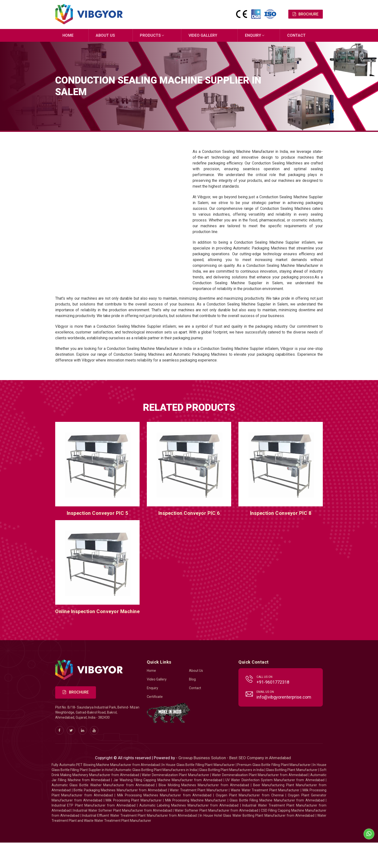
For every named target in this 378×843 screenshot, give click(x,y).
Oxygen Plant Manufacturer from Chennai (250, 796)
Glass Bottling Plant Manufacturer (291, 770)
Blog (192, 679)
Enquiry (253, 35)
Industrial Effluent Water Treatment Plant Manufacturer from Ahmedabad (139, 816)
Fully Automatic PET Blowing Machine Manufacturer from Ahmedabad (106, 765)
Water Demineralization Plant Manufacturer (175, 775)
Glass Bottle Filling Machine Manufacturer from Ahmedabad (277, 801)
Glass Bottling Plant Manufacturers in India (231, 770)
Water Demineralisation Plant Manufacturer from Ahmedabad (260, 775)
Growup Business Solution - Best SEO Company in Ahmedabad (234, 758)
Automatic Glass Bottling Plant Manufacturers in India (156, 770)
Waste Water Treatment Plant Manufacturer (265, 791)
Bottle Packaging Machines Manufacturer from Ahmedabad (120, 791)
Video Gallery (203, 35)
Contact (296, 35)
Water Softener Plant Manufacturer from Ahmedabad (216, 811)
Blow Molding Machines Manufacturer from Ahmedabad (204, 785)
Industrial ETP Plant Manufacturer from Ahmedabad (93, 806)
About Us (105, 35)
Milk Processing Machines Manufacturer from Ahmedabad (164, 796)
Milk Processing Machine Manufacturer (195, 801)
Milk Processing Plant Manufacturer (134, 801)
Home (68, 35)
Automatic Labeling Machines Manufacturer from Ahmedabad (189, 806)
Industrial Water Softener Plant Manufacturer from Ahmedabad (122, 811)
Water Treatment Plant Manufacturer (199, 791)
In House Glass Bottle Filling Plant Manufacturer (198, 765)
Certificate (155, 697)
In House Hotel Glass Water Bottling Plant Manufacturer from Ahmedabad (257, 816)
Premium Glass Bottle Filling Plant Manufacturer (274, 765)
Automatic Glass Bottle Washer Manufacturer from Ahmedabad (103, 785)
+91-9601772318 (272, 682)
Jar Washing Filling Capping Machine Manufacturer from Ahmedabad (167, 780)
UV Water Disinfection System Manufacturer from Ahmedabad (274, 780)
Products (150, 35)
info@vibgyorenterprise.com (283, 697)
